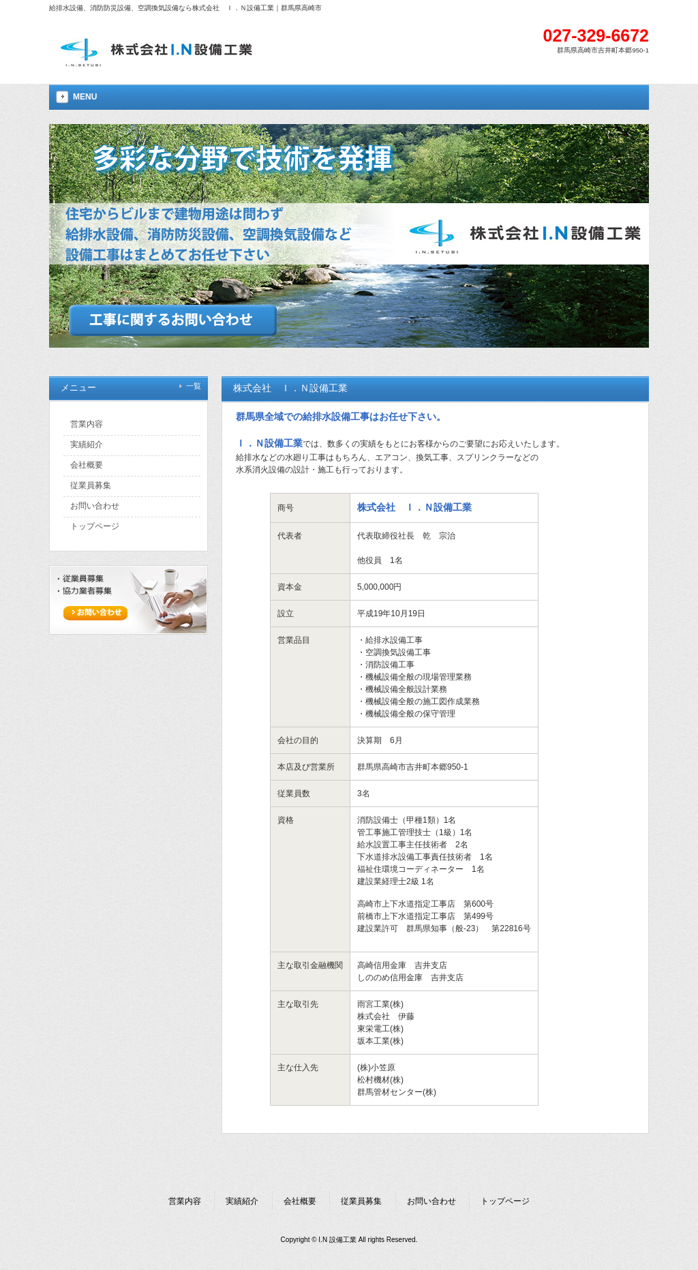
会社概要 (300, 1201)
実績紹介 (242, 1201)
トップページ (505, 1201)
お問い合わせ (431, 1201)
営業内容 (184, 1201)
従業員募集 (361, 1201)
